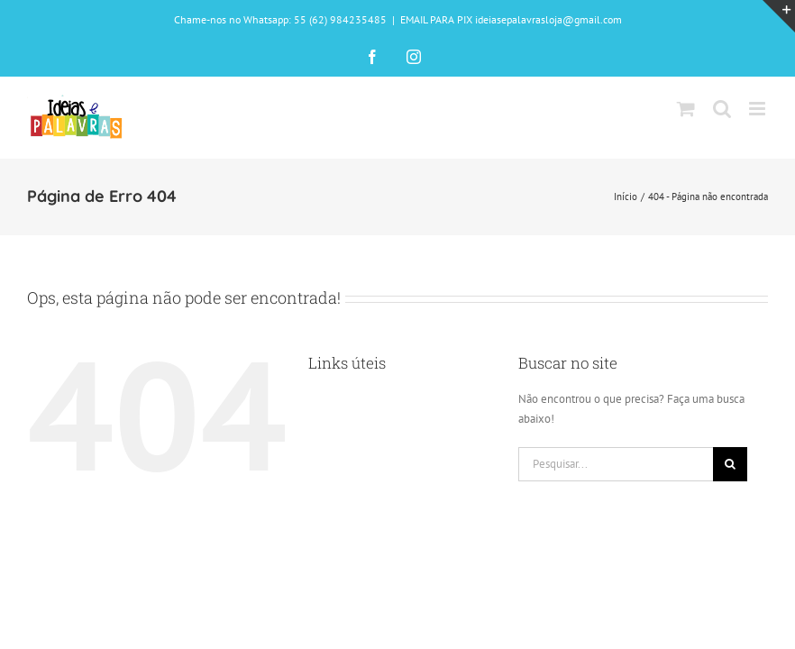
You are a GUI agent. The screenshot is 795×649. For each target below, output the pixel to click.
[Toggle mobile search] (722, 108)
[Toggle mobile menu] (758, 108)
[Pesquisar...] (615, 464)
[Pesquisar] (730, 464)
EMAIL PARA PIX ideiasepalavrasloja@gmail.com (511, 19)
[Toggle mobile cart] (686, 108)
